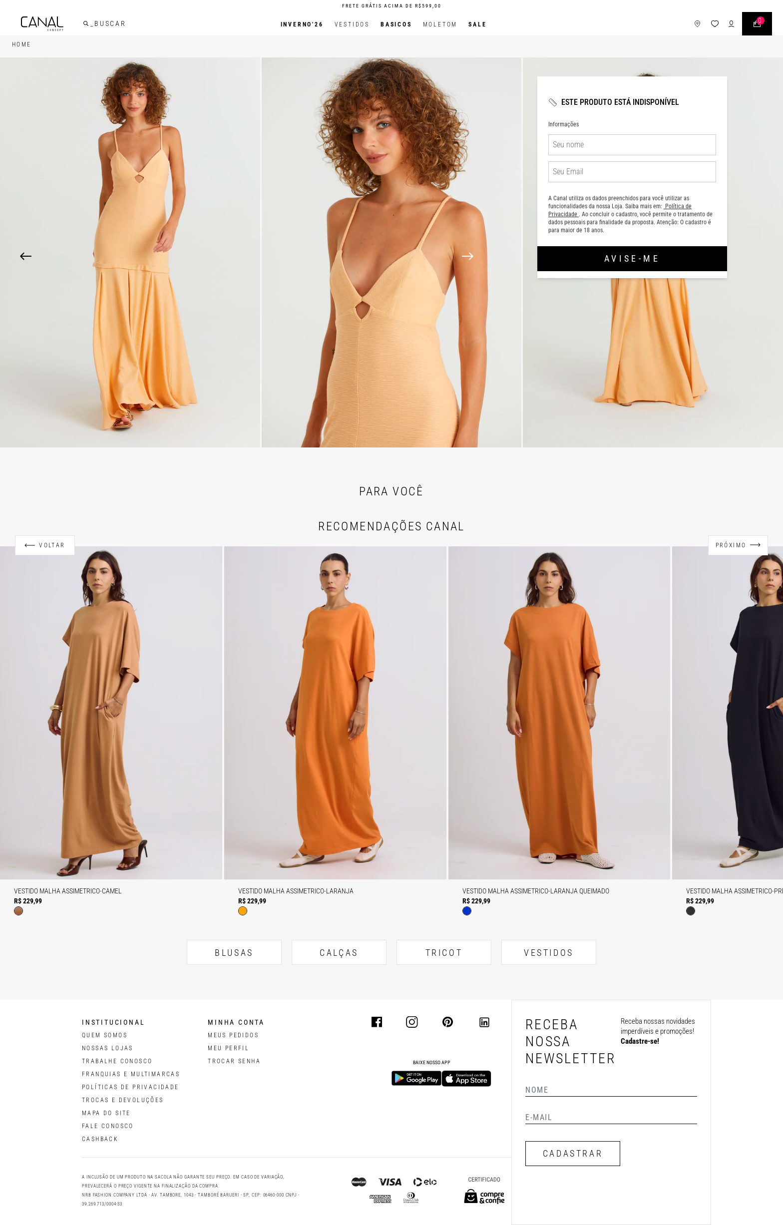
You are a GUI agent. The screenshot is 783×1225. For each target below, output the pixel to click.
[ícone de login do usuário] (723, 24)
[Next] (612, 256)
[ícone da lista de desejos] (706, 24)
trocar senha (234, 1061)
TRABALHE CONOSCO (117, 1061)
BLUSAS (234, 952)
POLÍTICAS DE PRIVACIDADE (130, 1087)
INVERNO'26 (302, 24)
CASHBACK (100, 1139)
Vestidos (352, 24)
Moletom (440, 24)
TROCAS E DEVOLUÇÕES (123, 1100)
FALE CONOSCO (108, 1126)
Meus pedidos (233, 1035)
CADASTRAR (573, 1153)
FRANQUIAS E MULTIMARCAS (131, 1074)
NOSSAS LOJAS (107, 1048)
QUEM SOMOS (104, 1035)
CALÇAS (339, 952)
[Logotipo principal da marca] (50, 24)
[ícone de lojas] (689, 24)
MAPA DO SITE (106, 1113)
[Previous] (25, 256)
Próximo (731, 545)
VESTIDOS (549, 952)
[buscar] (94, 24)
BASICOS (396, 24)
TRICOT (444, 952)
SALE (477, 24)
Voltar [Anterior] (52, 545)
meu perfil (228, 1048)
